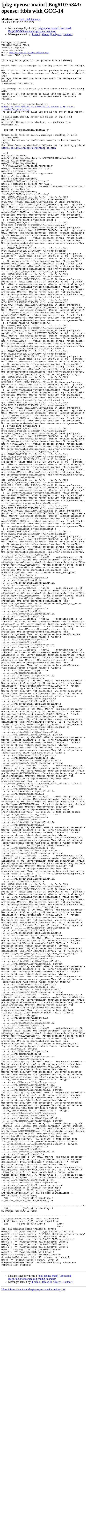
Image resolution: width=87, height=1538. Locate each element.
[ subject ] (56, 34)
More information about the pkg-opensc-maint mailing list (33, 1535)
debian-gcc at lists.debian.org (29, 55)
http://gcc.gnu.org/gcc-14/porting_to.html (28, 169)
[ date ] (36, 34)
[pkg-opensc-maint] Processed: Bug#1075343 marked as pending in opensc (39, 30)
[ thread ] (46, 34)
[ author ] (68, 34)
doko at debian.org (30, 19)
